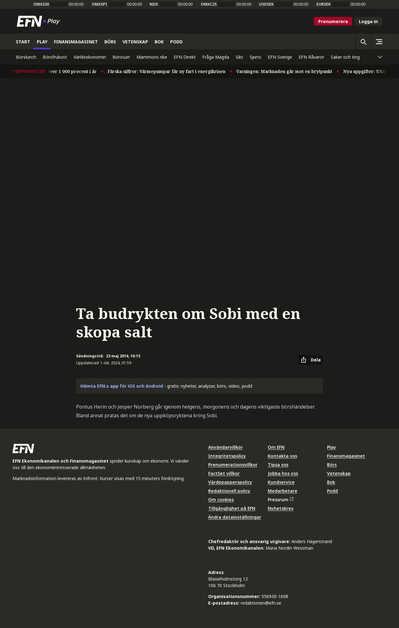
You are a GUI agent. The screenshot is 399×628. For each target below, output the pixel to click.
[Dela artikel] (311, 360)
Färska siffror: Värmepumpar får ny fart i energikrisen (169, 71)
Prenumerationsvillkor (232, 465)
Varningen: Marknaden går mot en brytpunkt (286, 71)
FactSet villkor (224, 473)
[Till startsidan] (39, 21)
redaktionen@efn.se (261, 603)
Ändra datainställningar (234, 517)
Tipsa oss (278, 465)
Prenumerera (333, 21)
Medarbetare (282, 491)
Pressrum (280, 500)
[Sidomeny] (379, 41)
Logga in (368, 21)
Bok (331, 482)
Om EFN (276, 447)
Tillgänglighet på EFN (231, 508)
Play (331, 447)
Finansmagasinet (346, 456)
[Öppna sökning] (363, 41)
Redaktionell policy (229, 491)
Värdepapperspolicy (230, 482)
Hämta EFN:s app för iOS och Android (121, 386)
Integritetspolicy (227, 456)
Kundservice (281, 482)
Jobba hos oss (283, 473)
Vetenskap (339, 473)
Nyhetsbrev (281, 508)
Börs (332, 465)
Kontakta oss (282, 456)
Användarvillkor (225, 447)
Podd (332, 491)
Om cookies (221, 500)
